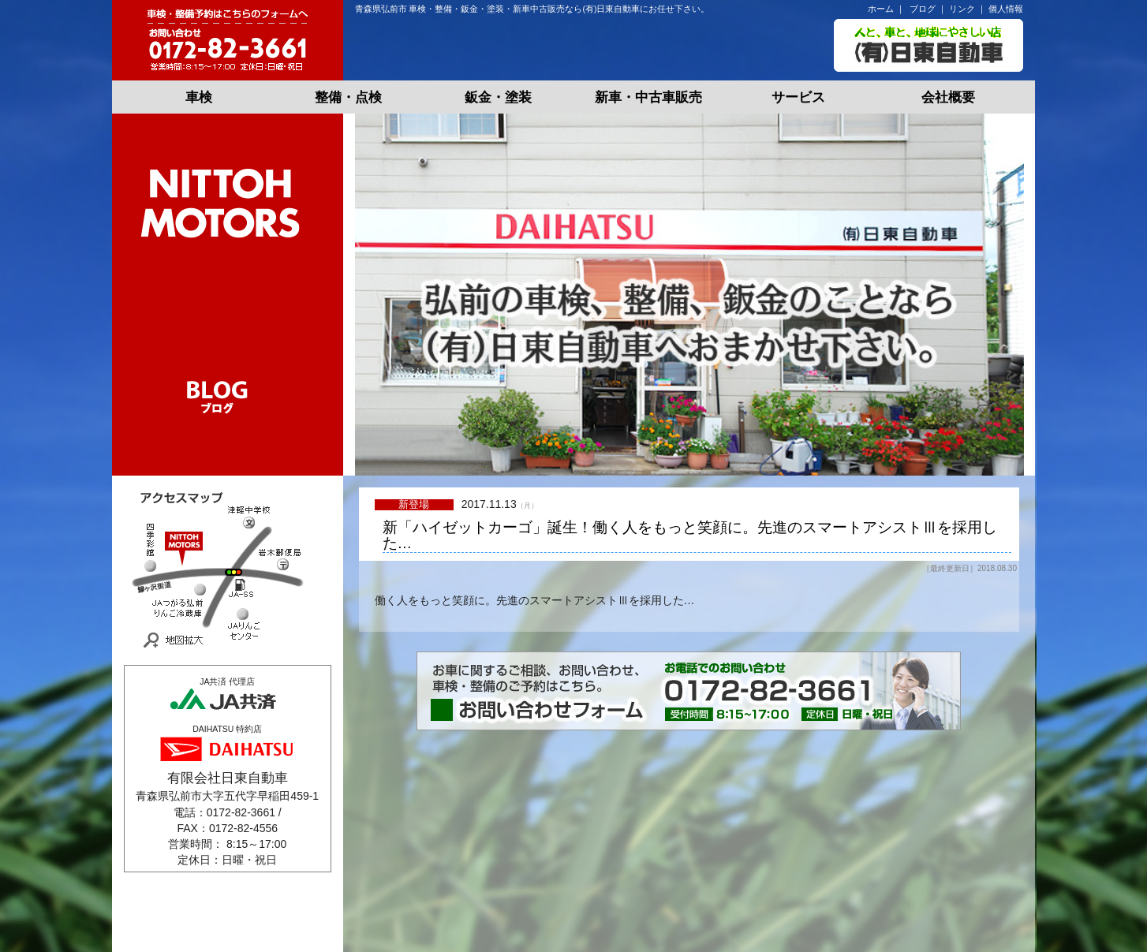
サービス (798, 97)
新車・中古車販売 (648, 97)
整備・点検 (348, 97)
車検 (198, 97)
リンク (962, 8)
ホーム (881, 8)
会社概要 (948, 97)
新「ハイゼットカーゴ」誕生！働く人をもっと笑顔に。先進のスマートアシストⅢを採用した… (690, 536)
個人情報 (1005, 8)
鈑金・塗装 (498, 97)
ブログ (923, 8)
